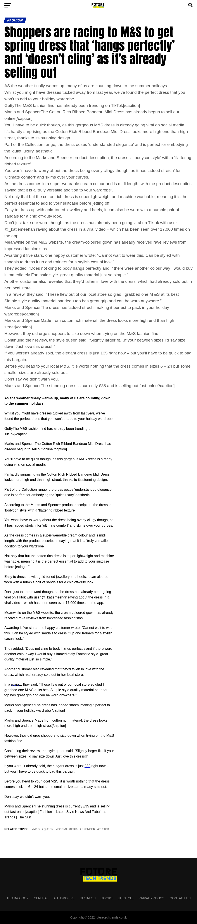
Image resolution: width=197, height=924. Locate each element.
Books (106, 898)
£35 (87, 766)
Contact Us (180, 898)
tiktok (104, 829)
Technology (17, 898)
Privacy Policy (151, 898)
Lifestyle (126, 898)
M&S (36, 829)
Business (88, 898)
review (16, 684)
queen (48, 829)
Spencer (88, 829)
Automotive (64, 898)
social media (67, 829)
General (41, 898)
